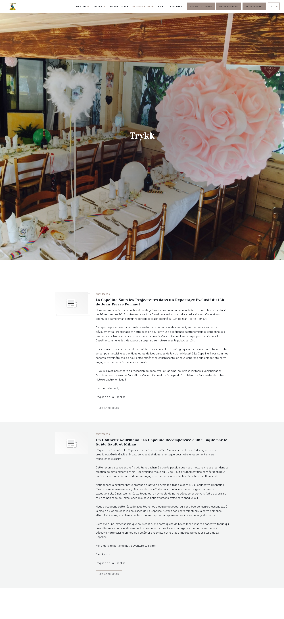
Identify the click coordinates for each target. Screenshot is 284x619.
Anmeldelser (119, 6)
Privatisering (228, 6)
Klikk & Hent (254, 6)
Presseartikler (143, 6)
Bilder (100, 6)
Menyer (82, 6)
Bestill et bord (201, 6)
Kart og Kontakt (170, 6)
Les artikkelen (110, 407)
